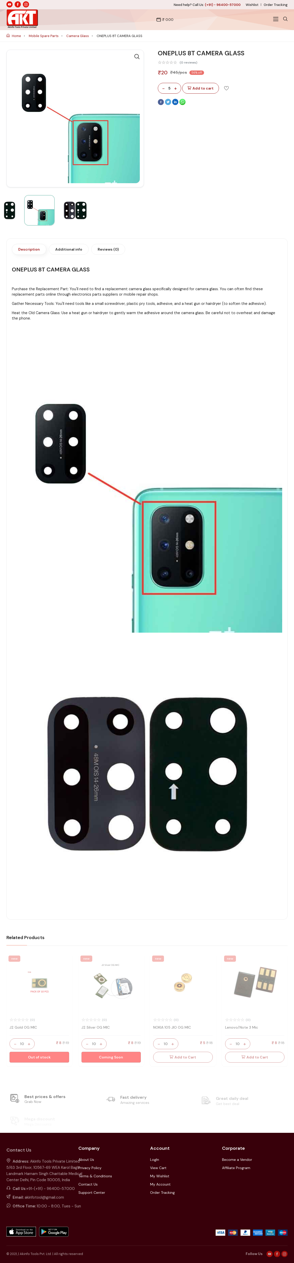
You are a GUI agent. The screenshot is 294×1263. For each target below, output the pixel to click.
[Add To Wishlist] (226, 88)
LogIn (154, 1159)
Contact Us (88, 1184)
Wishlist (252, 4)
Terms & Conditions (95, 1176)
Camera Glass (78, 36)
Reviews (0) (108, 249)
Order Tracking (276, 4)
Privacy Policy (90, 1167)
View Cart (158, 1167)
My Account (160, 1184)
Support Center (91, 1192)
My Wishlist (159, 1176)
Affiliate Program (236, 1167)
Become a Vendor (237, 1159)
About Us (86, 1159)
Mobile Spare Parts (44, 36)
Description (29, 249)
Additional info (68, 249)
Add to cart (201, 88)
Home (14, 36)
